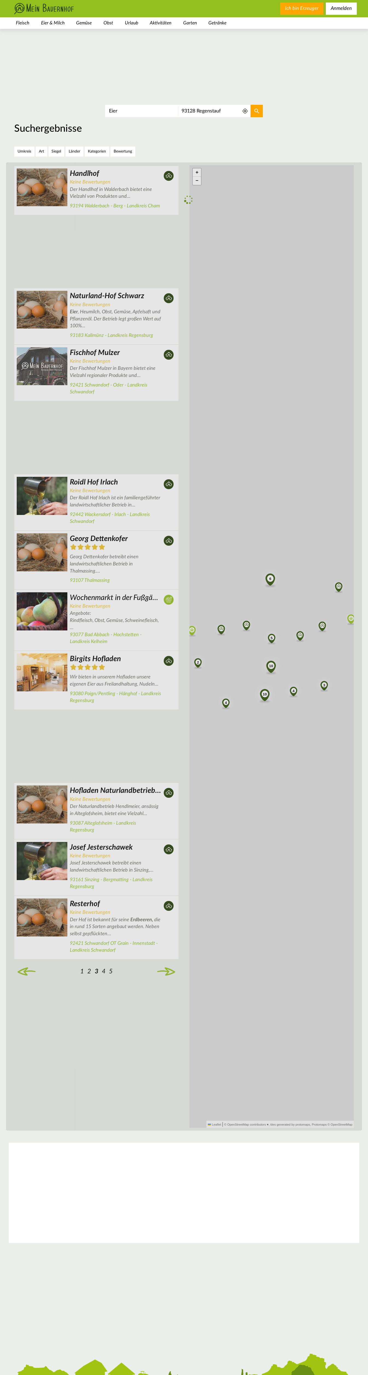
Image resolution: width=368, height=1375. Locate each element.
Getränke (217, 23)
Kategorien (97, 151)
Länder (74, 151)
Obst (108, 23)
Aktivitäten (160, 23)
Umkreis (24, 151)
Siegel (56, 151)
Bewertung (123, 151)
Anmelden (341, 8)
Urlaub (131, 23)
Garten (190, 23)
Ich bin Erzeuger (301, 8)
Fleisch (22, 23)
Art (41, 151)
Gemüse (84, 23)
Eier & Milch (53, 23)
